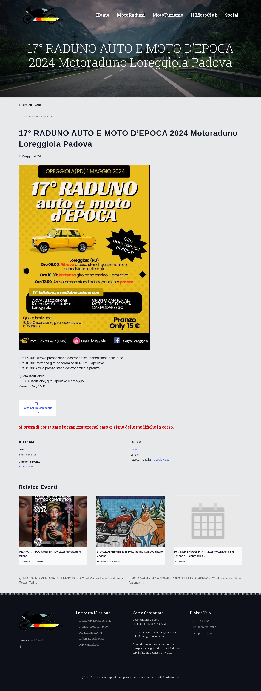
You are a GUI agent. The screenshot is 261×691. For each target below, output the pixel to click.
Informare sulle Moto (91, 638)
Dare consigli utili (89, 644)
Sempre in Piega (202, 633)
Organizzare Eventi (90, 632)
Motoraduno (26, 466)
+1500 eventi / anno (204, 627)
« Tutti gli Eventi (30, 104)
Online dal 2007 (202, 621)
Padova (134, 449)
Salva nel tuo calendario (37, 407)
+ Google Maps (160, 459)
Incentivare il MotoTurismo (95, 620)
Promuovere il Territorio (93, 626)
